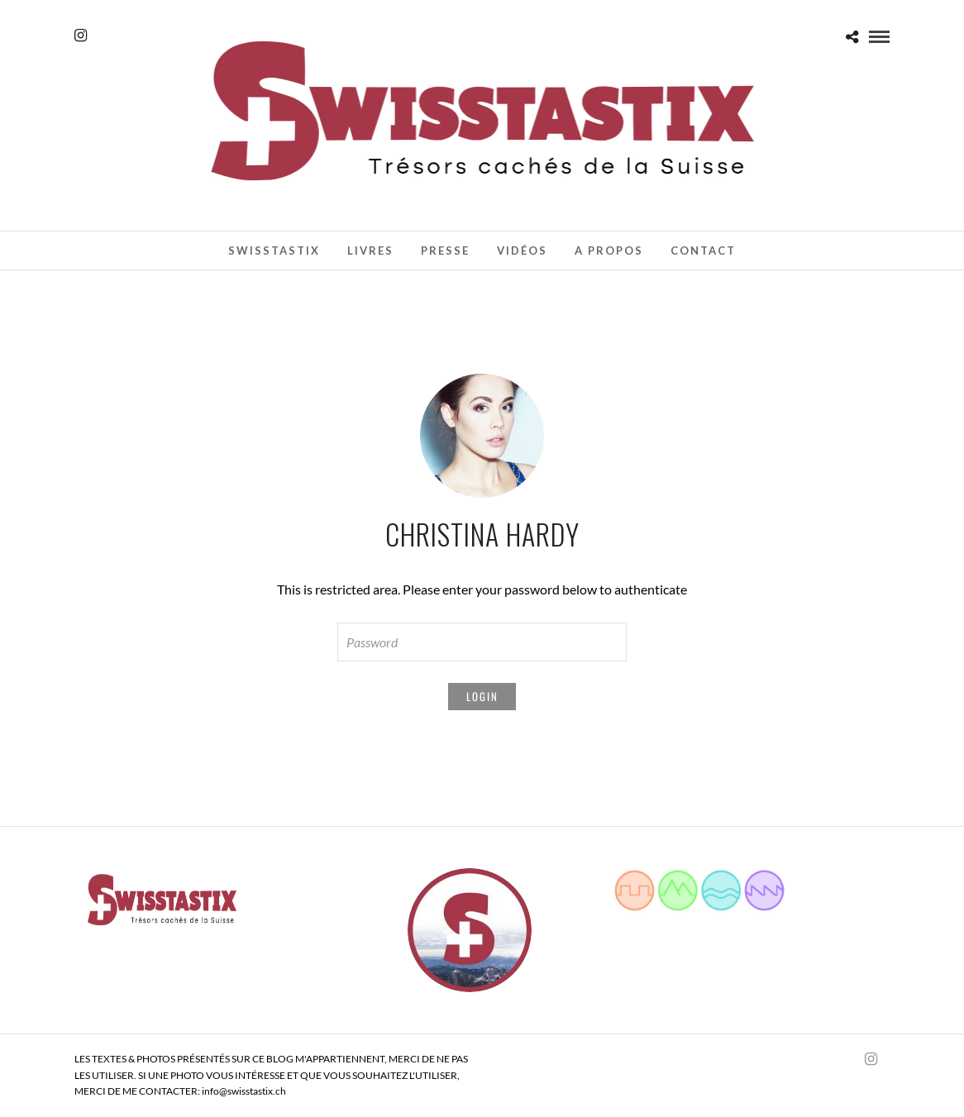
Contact (703, 250)
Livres (370, 250)
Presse (445, 250)
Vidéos (522, 250)
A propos (609, 250)
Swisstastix (274, 250)
